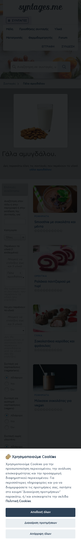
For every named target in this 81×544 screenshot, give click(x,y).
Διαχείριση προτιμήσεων (40, 523)
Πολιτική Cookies (18, 501)
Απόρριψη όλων (40, 534)
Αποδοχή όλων (40, 512)
